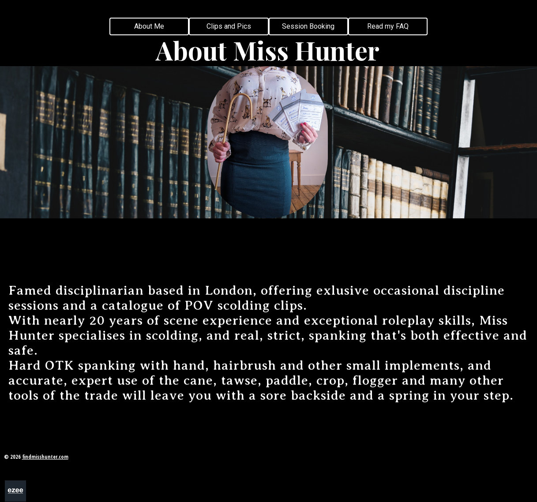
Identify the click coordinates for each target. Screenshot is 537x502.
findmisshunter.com (45, 457)
